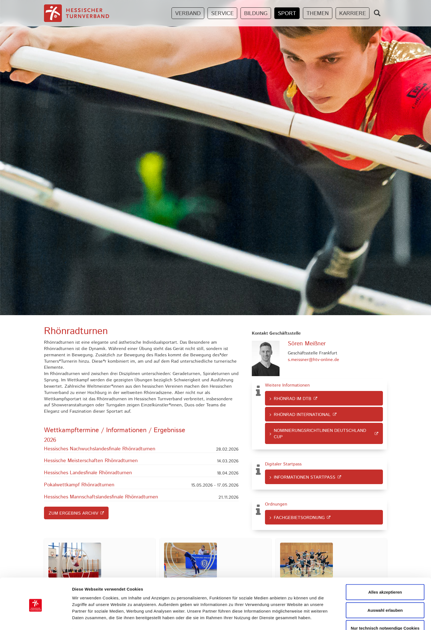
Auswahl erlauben (385, 591)
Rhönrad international (302, 415)
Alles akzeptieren (385, 572)
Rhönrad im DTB (292, 399)
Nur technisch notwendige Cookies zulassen (385, 612)
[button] (141, 449)
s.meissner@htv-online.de (313, 360)
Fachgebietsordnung (299, 518)
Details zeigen (292, 616)
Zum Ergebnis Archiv (73, 513)
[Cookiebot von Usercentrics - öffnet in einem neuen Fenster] (36, 619)
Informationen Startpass (304, 477)
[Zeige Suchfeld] (377, 13)
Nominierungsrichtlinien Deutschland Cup (320, 434)
